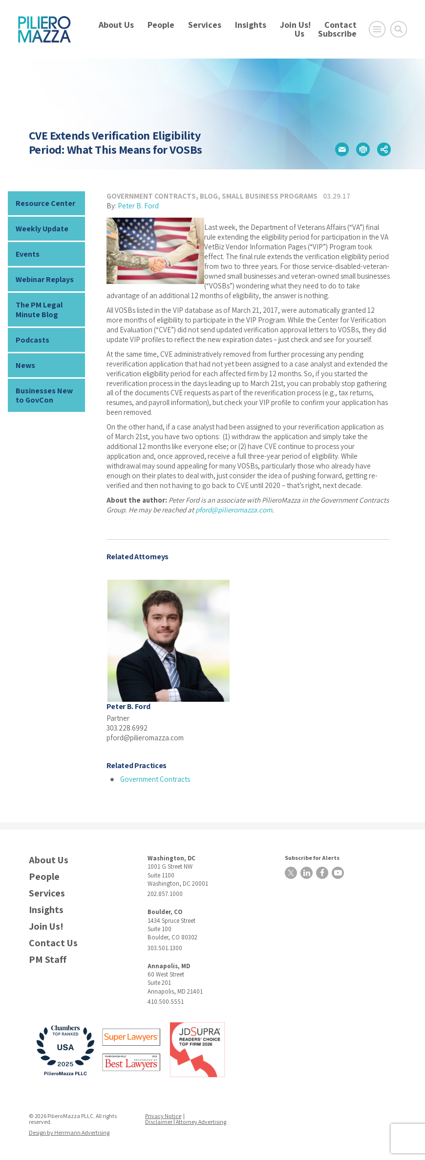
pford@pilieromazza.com (233, 509)
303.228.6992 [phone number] (127, 728)
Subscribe (337, 33)
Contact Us (53, 943)
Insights (250, 24)
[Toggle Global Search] (398, 29)
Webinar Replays (45, 279)
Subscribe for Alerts (312, 857)
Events (28, 254)
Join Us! (295, 24)
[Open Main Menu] (377, 29)
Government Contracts (151, 196)
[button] (342, 149)
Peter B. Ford (138, 205)
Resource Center (45, 203)
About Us (116, 24)
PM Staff (47, 960)
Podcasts (32, 340)
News (25, 365)
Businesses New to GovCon (44, 395)
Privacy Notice (163, 1115)
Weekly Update (42, 229)
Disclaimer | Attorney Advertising (185, 1121)
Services (204, 24)
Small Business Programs (270, 196)
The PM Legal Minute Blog (39, 309)
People (161, 24)
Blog (209, 196)
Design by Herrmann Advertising (69, 1132)
